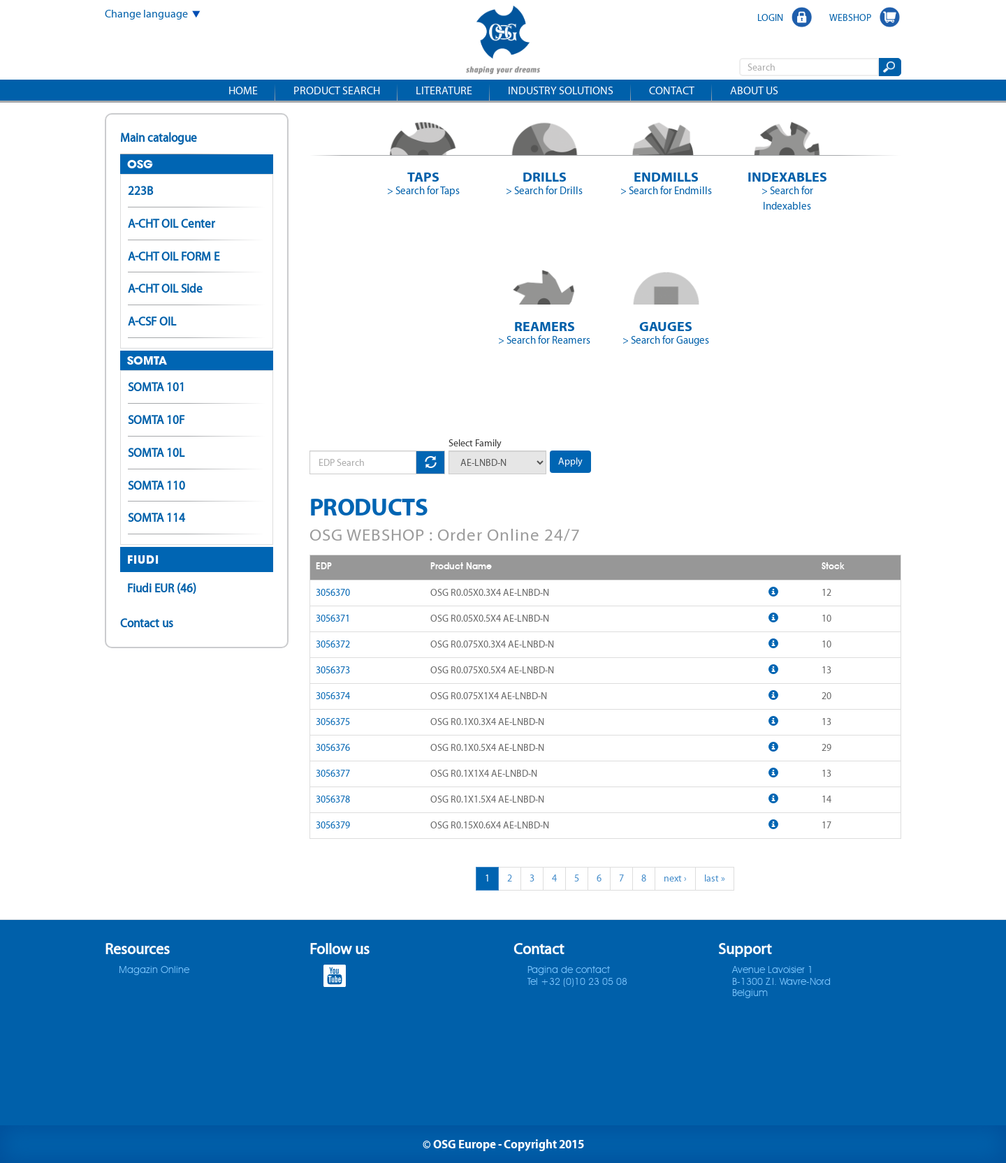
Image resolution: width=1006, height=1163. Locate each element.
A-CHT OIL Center (171, 224)
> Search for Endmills (666, 190)
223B (140, 191)
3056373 (333, 670)
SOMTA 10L (156, 453)
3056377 (333, 774)
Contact (671, 90)
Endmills (666, 176)
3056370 (333, 593)
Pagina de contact (568, 970)
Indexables (787, 176)
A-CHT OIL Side (165, 288)
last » (714, 878)
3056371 (333, 618)
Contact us (146, 623)
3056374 (333, 696)
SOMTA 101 (156, 387)
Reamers (544, 326)
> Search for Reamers (544, 340)
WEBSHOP (850, 17)
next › (675, 878)
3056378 (333, 799)
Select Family (475, 443)
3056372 (333, 644)
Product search (336, 90)
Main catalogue (158, 138)
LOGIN (770, 17)
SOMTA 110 (156, 485)
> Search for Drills (544, 190)
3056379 (333, 825)
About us (754, 90)
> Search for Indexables (787, 198)
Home (243, 90)
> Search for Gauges (665, 340)
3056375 (333, 722)
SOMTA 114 (156, 518)
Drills (545, 176)
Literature (444, 90)
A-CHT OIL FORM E (173, 256)
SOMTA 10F (156, 420)
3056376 (333, 748)
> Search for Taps (423, 190)
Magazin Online (154, 970)
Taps (423, 176)
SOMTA (147, 360)
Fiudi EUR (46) (161, 588)
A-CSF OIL (152, 321)
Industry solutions (560, 90)
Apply (570, 461)
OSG (140, 164)
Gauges (665, 326)
